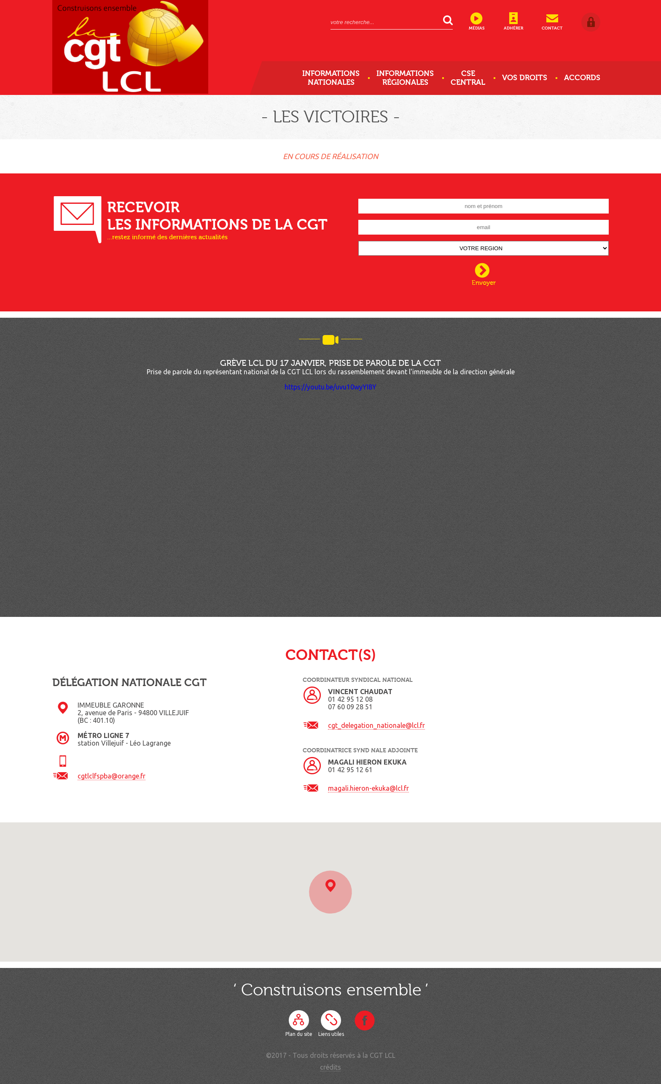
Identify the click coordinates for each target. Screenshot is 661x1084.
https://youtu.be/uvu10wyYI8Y (330, 387)
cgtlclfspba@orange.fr (111, 776)
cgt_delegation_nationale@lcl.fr (376, 725)
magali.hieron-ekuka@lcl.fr (368, 788)
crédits (330, 1067)
